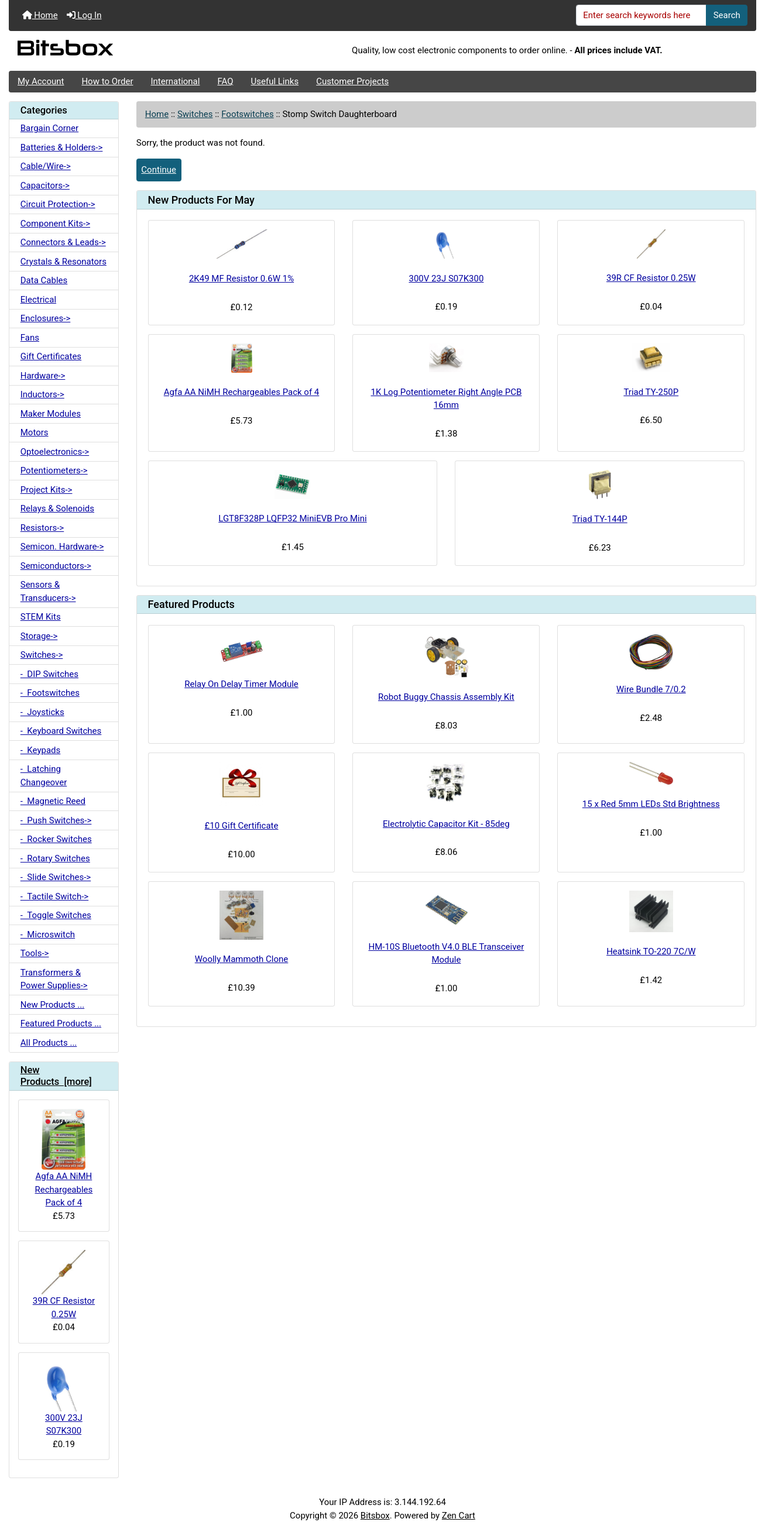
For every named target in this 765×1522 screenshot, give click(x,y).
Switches (195, 114)
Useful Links (275, 81)
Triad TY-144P (599, 519)
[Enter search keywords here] (641, 15)
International (175, 81)
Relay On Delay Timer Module (241, 684)
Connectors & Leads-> (63, 242)
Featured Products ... (60, 1023)
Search (726, 15)
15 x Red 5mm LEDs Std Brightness (651, 804)
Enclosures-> (45, 318)
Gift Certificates (50, 356)
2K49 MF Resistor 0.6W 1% (241, 278)
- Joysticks (42, 712)
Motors (34, 432)
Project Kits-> (46, 490)
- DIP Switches (49, 674)
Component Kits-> (55, 223)
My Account (41, 81)
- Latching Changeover (43, 776)
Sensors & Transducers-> (48, 591)
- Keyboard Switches (61, 731)
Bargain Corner (49, 128)
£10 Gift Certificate (242, 825)
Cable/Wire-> (45, 166)
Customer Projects (352, 81)
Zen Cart (458, 1515)
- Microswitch (47, 934)
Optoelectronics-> (54, 451)
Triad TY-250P (650, 392)
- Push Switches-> (56, 820)
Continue (158, 169)
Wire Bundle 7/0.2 (651, 689)
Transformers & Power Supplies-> (54, 979)
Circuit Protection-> (57, 204)
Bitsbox (375, 1515)
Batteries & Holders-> (61, 147)
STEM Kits (40, 616)
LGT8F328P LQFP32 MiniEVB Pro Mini (292, 518)
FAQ (225, 81)
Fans (29, 337)
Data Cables (43, 280)
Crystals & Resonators (63, 261)
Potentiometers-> (54, 470)
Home (40, 15)
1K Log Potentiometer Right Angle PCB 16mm (446, 399)
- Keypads (40, 750)
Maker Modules (50, 413)
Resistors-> (42, 528)
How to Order (107, 81)
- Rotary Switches (55, 858)
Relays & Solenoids (57, 508)
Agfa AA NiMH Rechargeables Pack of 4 (64, 1158)
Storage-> (39, 636)
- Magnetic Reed (52, 801)
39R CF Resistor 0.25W (64, 1284)
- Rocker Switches (56, 839)
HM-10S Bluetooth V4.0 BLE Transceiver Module (446, 954)
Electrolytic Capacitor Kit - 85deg (446, 824)
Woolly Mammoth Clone (242, 959)
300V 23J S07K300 (63, 1399)
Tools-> (34, 953)
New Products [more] (56, 1075)
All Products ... (48, 1042)
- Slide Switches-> (55, 877)
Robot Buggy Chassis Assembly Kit (446, 697)
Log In (84, 15)
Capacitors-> (45, 185)
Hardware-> (43, 375)
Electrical (38, 299)
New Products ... (52, 1004)
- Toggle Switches (55, 915)
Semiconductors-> (55, 566)
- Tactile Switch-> (54, 896)
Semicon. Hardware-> (62, 546)
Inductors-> (42, 394)
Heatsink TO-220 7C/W (650, 951)
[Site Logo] (133, 51)
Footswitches (247, 114)
